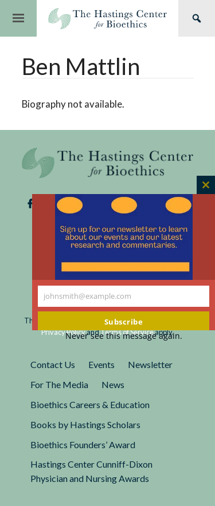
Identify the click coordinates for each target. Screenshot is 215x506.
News (112, 384)
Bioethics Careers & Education (90, 404)
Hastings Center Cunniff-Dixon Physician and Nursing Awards (91, 471)
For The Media (59, 384)
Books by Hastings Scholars (85, 424)
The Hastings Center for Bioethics (107, 18)
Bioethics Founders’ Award (82, 444)
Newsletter (150, 364)
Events (101, 364)
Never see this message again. (123, 335)
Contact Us (52, 364)
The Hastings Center (108, 162)
